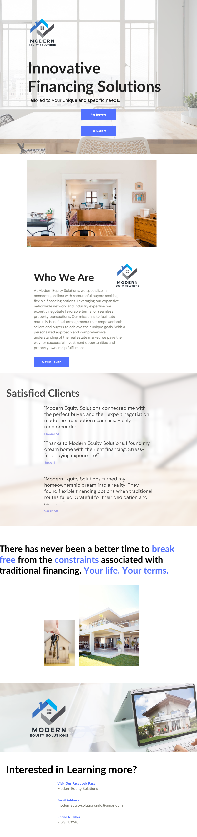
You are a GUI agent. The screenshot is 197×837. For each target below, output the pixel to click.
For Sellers (98, 131)
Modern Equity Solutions (77, 788)
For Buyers (98, 115)
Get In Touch (46, 362)
